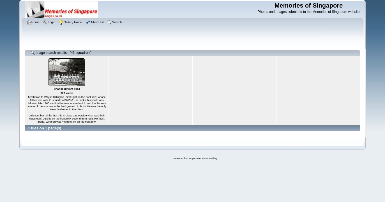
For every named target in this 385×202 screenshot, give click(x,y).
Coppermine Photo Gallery (202, 158)
